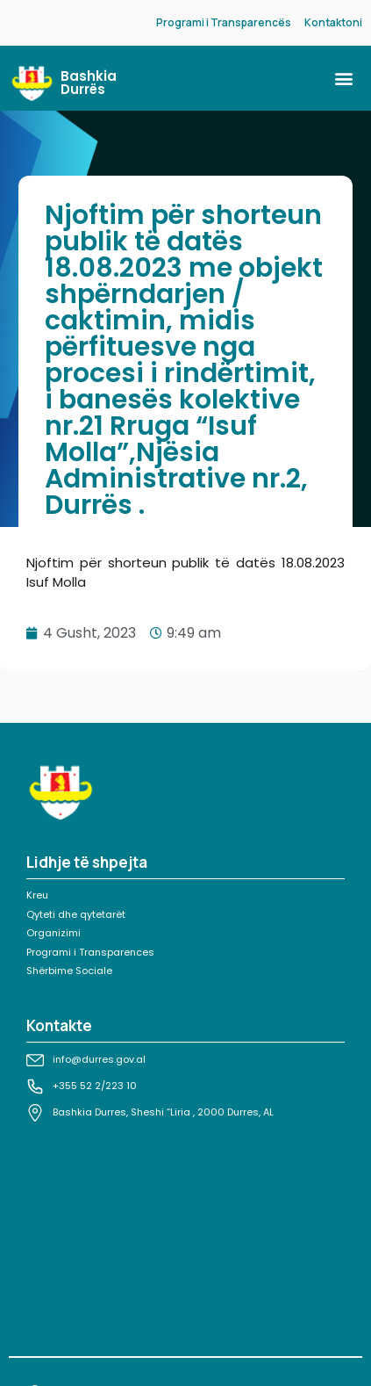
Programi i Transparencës (223, 22)
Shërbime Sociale (69, 971)
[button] (343, 78)
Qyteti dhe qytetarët (75, 914)
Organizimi (53, 933)
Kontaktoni (333, 22)
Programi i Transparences (90, 952)
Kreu (37, 895)
